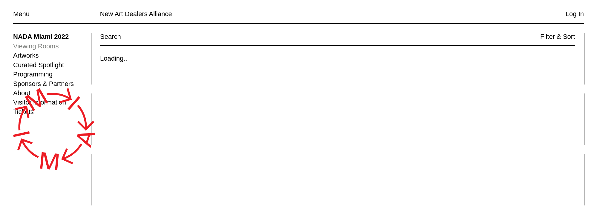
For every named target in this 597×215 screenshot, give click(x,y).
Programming (33, 74)
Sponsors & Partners (43, 83)
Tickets (23, 112)
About (21, 93)
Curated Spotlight (38, 65)
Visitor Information (39, 102)
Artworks (26, 55)
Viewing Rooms (36, 46)
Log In (575, 14)
